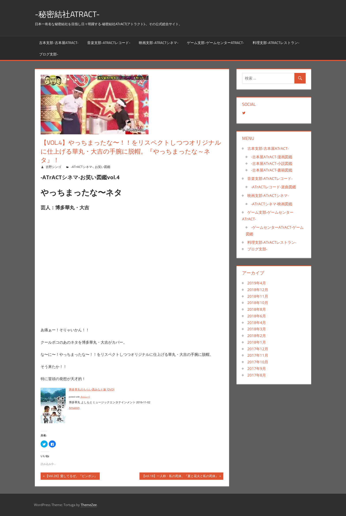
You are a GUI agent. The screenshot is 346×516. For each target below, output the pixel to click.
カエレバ (85, 397)
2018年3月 (256, 328)
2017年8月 (256, 375)
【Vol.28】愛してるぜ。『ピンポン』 (71, 476)
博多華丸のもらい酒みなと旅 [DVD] (91, 389)
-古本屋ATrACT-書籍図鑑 (271, 170)
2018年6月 (256, 315)
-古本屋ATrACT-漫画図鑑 (271, 156)
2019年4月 (256, 283)
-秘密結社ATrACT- (67, 14)
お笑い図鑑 (102, 167)
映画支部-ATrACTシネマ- (159, 42)
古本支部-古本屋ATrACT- (59, 42)
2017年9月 (256, 368)
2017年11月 (257, 355)
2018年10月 (257, 302)
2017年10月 (257, 361)
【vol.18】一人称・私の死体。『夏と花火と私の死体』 (180, 476)
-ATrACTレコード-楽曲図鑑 (273, 186)
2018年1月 (256, 342)
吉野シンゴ (53, 167)
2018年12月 (257, 289)
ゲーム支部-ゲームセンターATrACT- (215, 42)
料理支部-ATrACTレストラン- (276, 42)
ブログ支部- (48, 54)
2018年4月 (256, 322)
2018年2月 (256, 335)
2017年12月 (257, 348)
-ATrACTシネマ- (82, 167)
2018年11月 (257, 296)
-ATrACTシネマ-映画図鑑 (271, 203)
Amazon (74, 408)
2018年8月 (256, 309)
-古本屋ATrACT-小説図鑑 (271, 163)
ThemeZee (89, 505)
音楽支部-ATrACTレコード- (108, 42)
